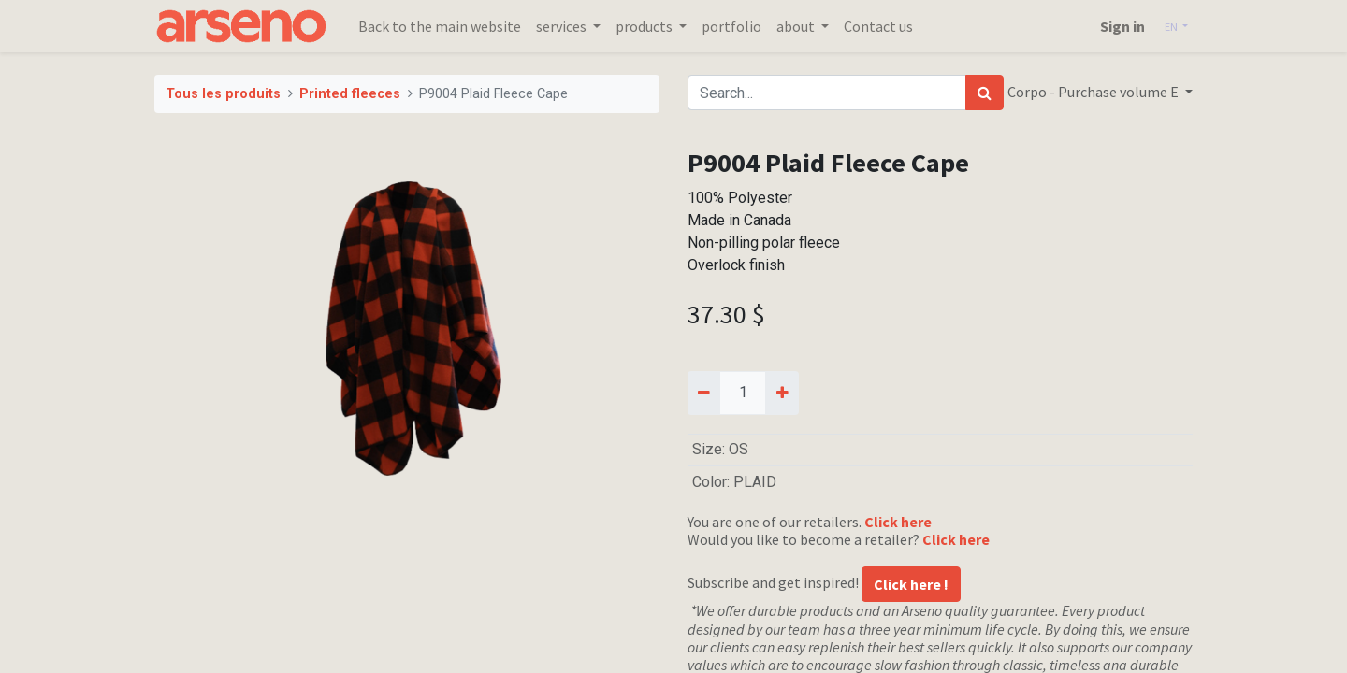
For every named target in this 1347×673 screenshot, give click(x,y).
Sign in (1122, 26)
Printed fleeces (349, 94)
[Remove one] (704, 392)
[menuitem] (440, 26)
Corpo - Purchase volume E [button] (1094, 91)
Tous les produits (223, 94)
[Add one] (781, 392)
